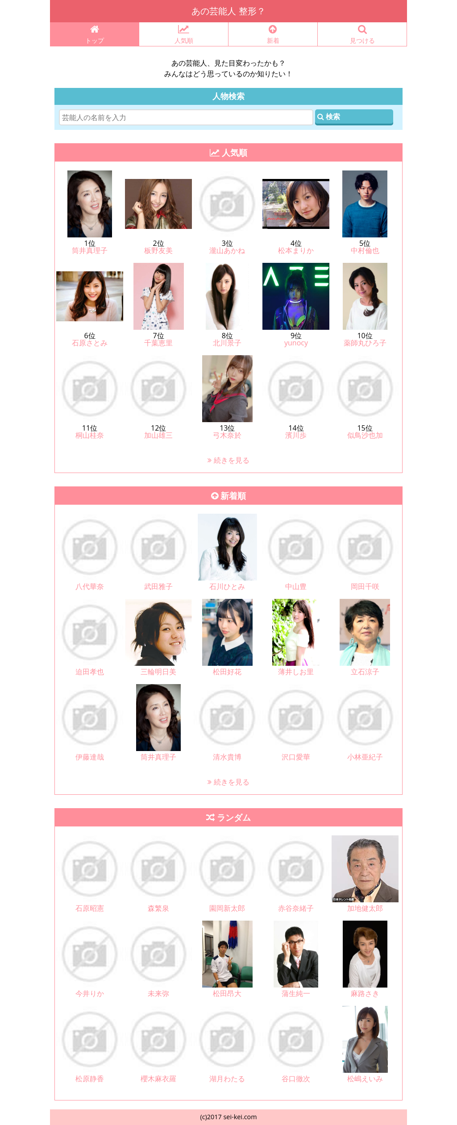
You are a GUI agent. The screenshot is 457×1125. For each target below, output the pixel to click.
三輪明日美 (158, 672)
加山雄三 (158, 435)
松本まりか (296, 250)
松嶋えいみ (365, 1078)
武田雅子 (158, 586)
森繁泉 (158, 908)
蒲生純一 (296, 993)
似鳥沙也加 (365, 435)
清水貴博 (227, 757)
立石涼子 (365, 672)
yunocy (296, 343)
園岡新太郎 (227, 908)
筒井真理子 (90, 250)
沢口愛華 (296, 757)
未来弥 (158, 993)
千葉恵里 (158, 343)
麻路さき (365, 993)
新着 (273, 35)
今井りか (89, 993)
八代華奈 (89, 586)
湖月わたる (227, 1078)
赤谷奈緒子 (296, 908)
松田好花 (227, 672)
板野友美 (158, 250)
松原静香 (89, 1078)
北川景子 (227, 343)
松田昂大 (227, 993)
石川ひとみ (227, 586)
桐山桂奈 (89, 435)
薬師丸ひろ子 (365, 343)
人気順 (183, 35)
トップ (95, 35)
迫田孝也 (89, 672)
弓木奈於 (227, 435)
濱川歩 (296, 435)
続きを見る (228, 460)
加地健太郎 (365, 908)
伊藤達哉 (89, 757)
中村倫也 (365, 250)
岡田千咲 (365, 586)
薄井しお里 (296, 672)
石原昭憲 (89, 908)
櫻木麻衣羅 (158, 1078)
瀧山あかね (227, 250)
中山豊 (296, 586)
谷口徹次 (296, 1078)
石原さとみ (90, 343)
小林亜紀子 (365, 757)
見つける (362, 35)
